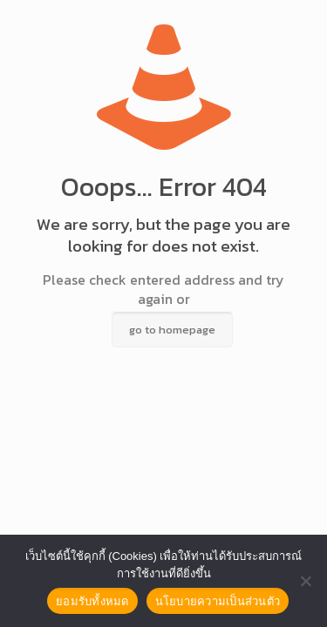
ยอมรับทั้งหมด (92, 601)
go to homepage (172, 329)
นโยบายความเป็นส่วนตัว (218, 601)
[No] (305, 581)
